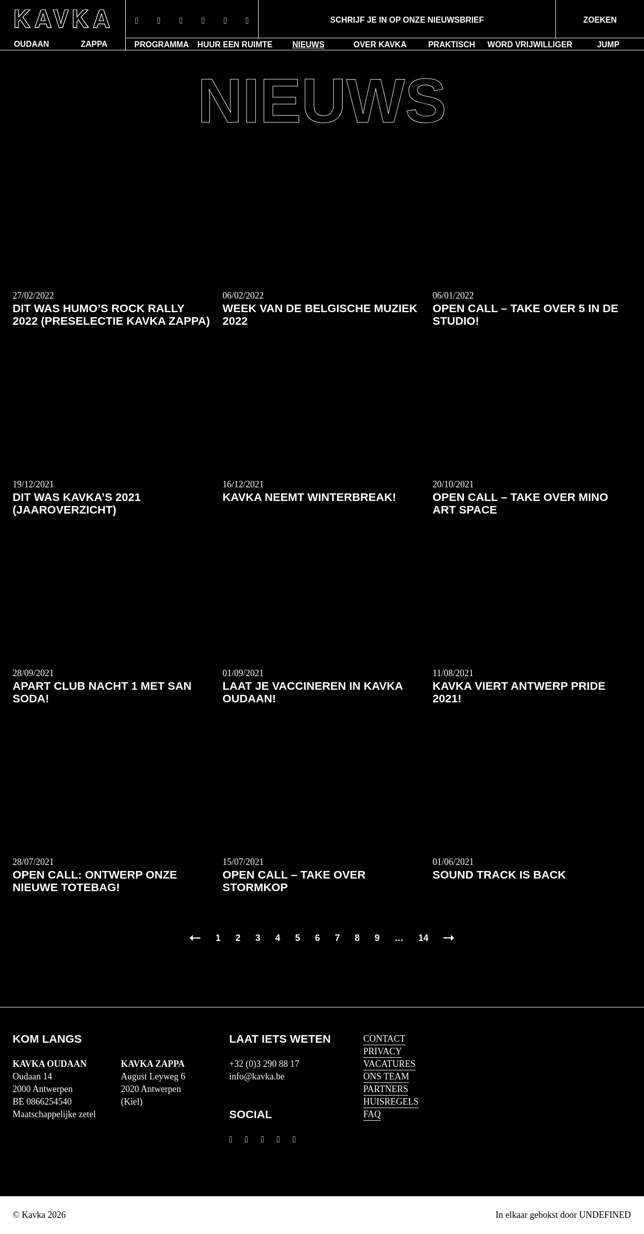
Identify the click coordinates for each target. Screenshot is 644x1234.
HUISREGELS (391, 1102)
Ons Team (386, 1076)
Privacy (382, 1051)
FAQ (372, 1114)
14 (424, 938)
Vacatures (389, 1064)
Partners (385, 1089)
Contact (384, 1039)
